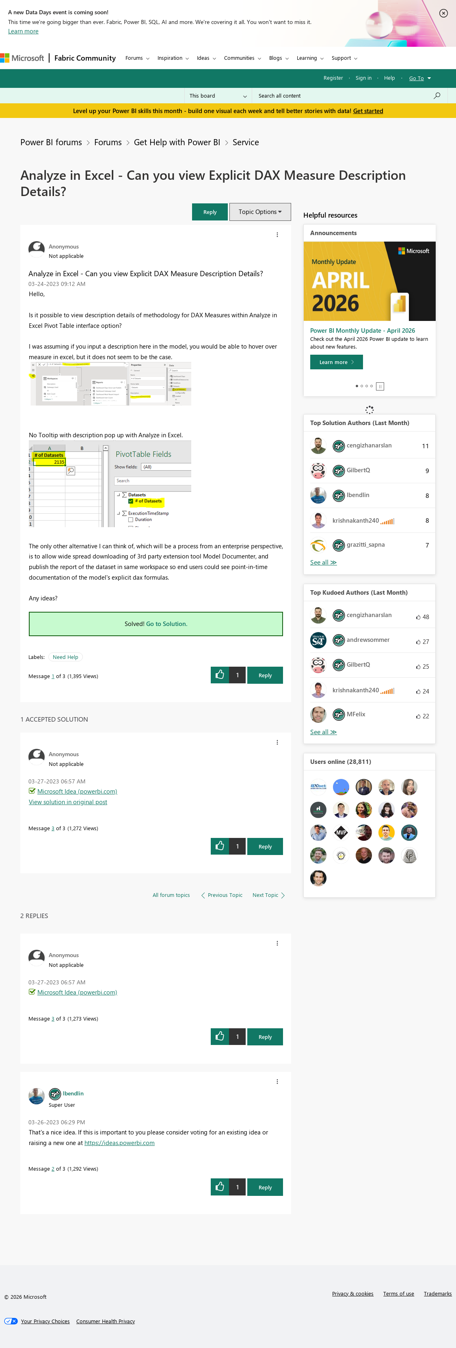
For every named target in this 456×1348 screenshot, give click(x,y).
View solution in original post (68, 802)
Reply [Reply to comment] (265, 846)
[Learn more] (336, 362)
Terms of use (398, 1293)
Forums (134, 57)
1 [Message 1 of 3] (53, 675)
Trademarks (438, 1293)
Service (246, 141)
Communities (239, 57)
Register (333, 77)
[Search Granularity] (218, 95)
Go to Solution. (167, 623)
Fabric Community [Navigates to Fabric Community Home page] (85, 58)
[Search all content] (350, 95)
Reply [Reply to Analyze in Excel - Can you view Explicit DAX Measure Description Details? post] (265, 675)
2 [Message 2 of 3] (53, 1168)
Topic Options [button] (258, 211)
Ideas (203, 57)
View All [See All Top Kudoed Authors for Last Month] (323, 732)
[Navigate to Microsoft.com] (22, 58)
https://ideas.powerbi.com (119, 1143)
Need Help (65, 656)
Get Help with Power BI (177, 141)
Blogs (275, 57)
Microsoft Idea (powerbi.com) (77, 791)
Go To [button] (416, 77)
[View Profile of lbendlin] (73, 1093)
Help (389, 77)
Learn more (23, 31)
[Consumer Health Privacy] (105, 1321)
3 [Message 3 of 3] (53, 828)
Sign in (364, 77)
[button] (210, 211)
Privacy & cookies (353, 1293)
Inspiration (170, 57)
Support (341, 57)
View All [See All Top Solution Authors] (323, 562)
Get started (368, 111)
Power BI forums (51, 141)
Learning (307, 57)
